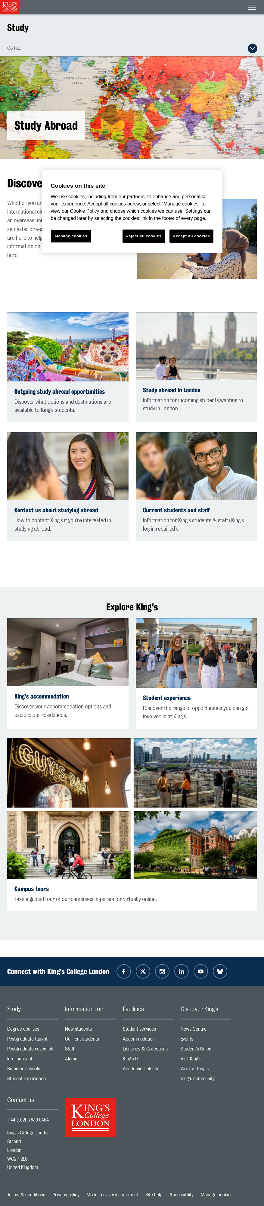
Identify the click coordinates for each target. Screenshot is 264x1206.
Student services (148, 1030)
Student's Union (206, 1050)
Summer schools (32, 1070)
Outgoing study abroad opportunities (59, 391)
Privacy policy (65, 1194)
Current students (90, 1040)
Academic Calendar (148, 1070)
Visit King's (206, 1060)
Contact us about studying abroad (56, 510)
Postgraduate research (32, 1050)
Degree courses (32, 1030)
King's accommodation (41, 696)
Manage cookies (216, 1194)
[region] (132, 211)
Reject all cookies (144, 236)
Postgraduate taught (32, 1040)
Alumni (90, 1060)
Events (206, 1040)
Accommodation (148, 1040)
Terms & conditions (26, 1194)
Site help (153, 1194)
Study (18, 27)
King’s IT (148, 1060)
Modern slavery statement (112, 1194)
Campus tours (31, 888)
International (32, 1060)
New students (90, 1030)
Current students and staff (176, 510)
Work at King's (206, 1070)
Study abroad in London (171, 390)
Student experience (167, 697)
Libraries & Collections (148, 1050)
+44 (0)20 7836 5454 (28, 1120)
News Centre (206, 1030)
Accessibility (181, 1194)
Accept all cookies (191, 236)
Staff (90, 1050)
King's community (206, 1080)
